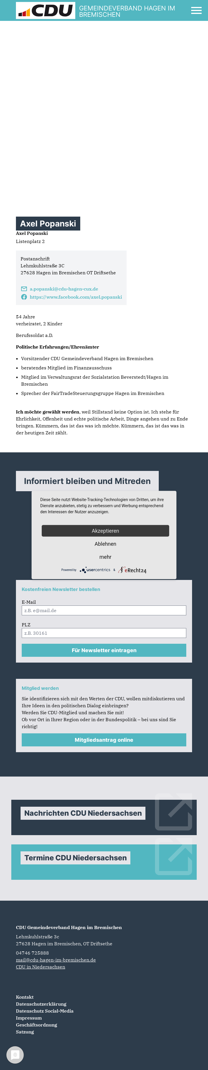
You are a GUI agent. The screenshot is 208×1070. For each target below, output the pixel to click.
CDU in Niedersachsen (40, 967)
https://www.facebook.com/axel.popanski (71, 296)
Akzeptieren (105, 531)
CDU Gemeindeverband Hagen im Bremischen (69, 927)
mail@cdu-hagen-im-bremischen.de (56, 960)
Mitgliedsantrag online (104, 740)
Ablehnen (105, 544)
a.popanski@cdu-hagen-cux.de (59, 288)
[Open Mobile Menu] (196, 10)
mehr (105, 557)
